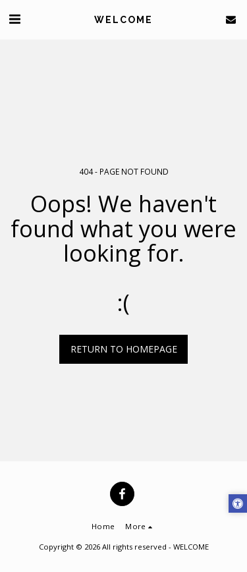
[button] (14, 18)
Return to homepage (123, 349)
